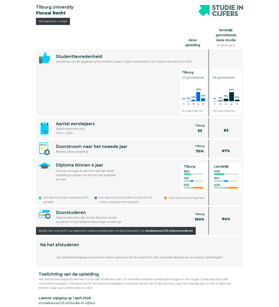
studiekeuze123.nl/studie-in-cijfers (67, 303)
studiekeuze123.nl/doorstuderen (169, 230)
